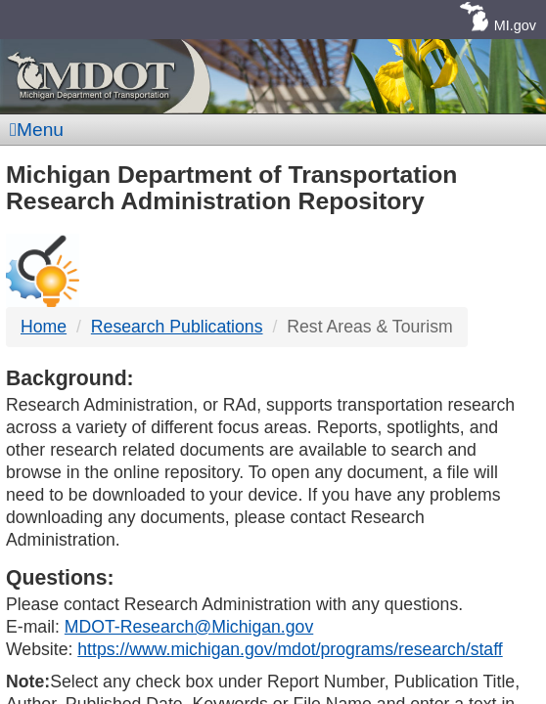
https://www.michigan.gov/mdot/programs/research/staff (289, 649)
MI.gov (515, 25)
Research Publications (177, 326)
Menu (37, 129)
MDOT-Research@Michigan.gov (189, 627)
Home (44, 326)
